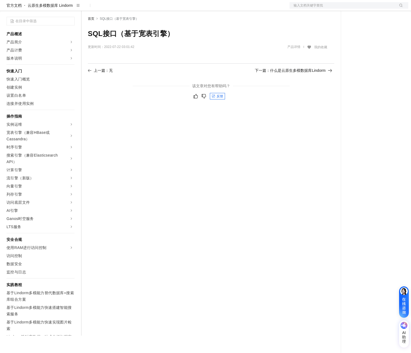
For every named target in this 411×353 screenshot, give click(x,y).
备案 (353, 9)
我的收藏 (320, 64)
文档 (342, 9)
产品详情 (293, 64)
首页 (91, 36)
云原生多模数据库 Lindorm (50, 23)
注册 (379, 9)
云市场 (132, 9)
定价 (117, 9)
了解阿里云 (178, 9)
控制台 (366, 9)
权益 (104, 9)
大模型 (55, 9)
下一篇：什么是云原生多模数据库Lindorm (293, 88)
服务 (160, 9)
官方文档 (14, 23)
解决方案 (87, 9)
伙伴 (147, 9)
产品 (70, 9)
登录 (399, 9)
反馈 (217, 113)
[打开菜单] (8, 8)
